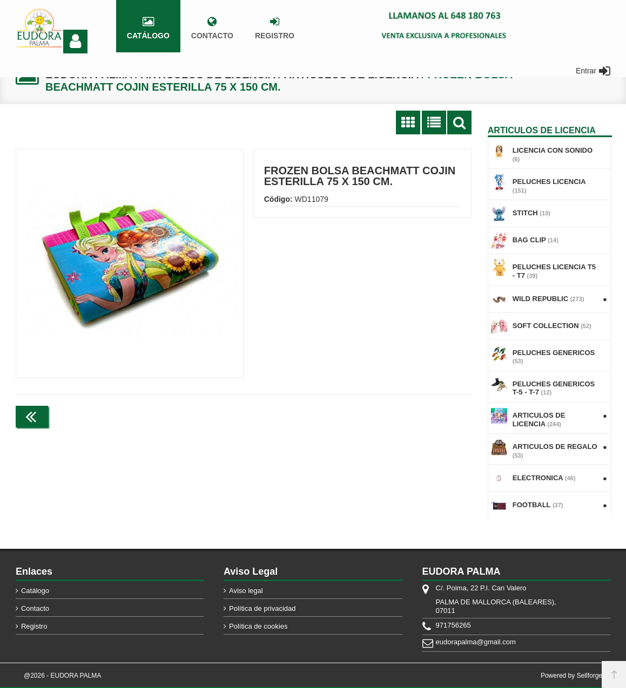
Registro (34, 626)
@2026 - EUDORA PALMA (62, 675)
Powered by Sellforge (571, 675)
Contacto (35, 608)
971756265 (453, 625)
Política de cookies (258, 626)
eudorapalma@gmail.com (476, 642)
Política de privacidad (262, 608)
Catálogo (35, 591)
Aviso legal (246, 591)
